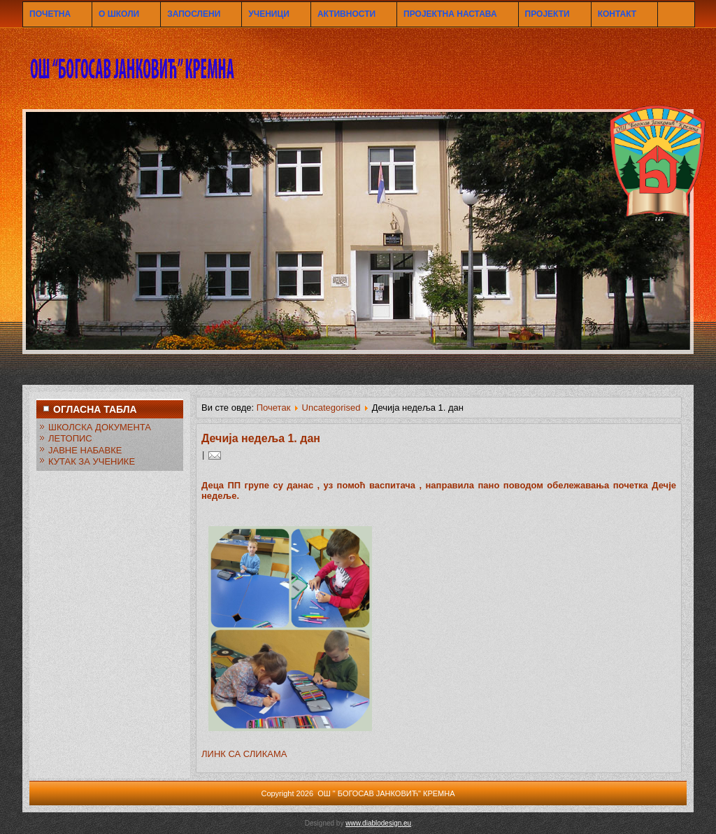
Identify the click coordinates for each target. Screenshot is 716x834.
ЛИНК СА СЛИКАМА (244, 754)
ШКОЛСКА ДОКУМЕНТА (99, 427)
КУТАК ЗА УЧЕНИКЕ (91, 461)
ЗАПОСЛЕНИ (193, 14)
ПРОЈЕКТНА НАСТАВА (449, 14)
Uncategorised (331, 407)
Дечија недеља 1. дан (260, 438)
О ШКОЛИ (119, 14)
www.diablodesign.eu (378, 823)
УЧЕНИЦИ (268, 14)
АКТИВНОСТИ (346, 14)
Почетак (274, 407)
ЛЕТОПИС (70, 438)
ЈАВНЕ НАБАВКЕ (85, 450)
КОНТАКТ (617, 14)
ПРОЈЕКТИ (547, 14)
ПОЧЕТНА (50, 14)
